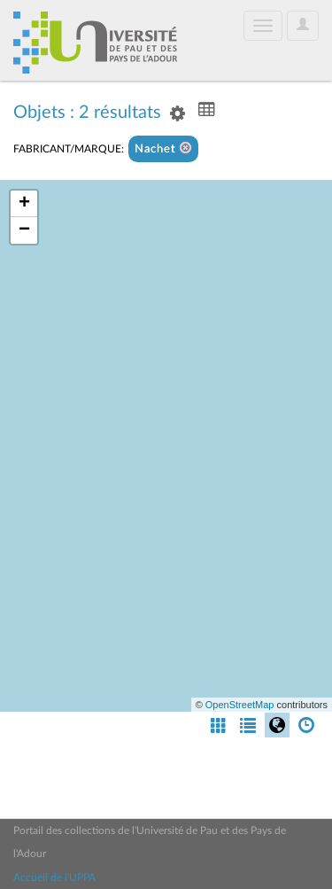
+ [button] (24, 204)
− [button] (24, 230)
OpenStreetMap (239, 704)
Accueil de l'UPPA (54, 877)
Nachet (163, 148)
